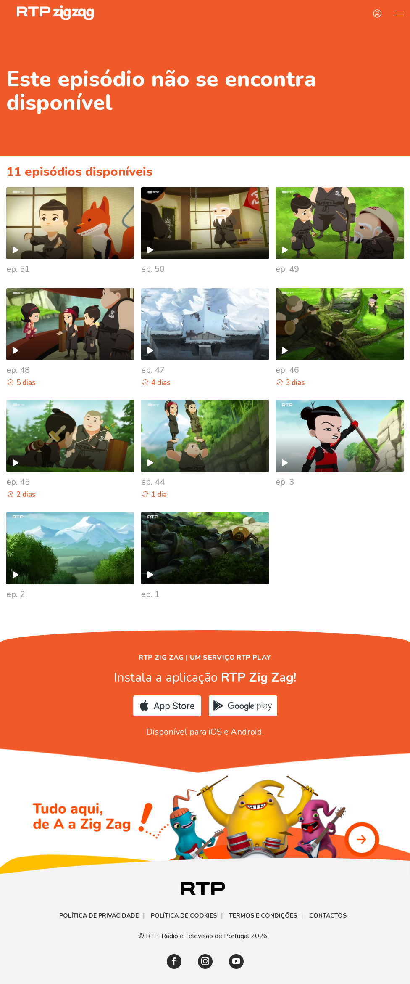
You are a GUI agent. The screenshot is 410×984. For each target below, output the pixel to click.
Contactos (328, 915)
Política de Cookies (184, 915)
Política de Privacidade (99, 915)
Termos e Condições (263, 915)
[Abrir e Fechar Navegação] (399, 12)
